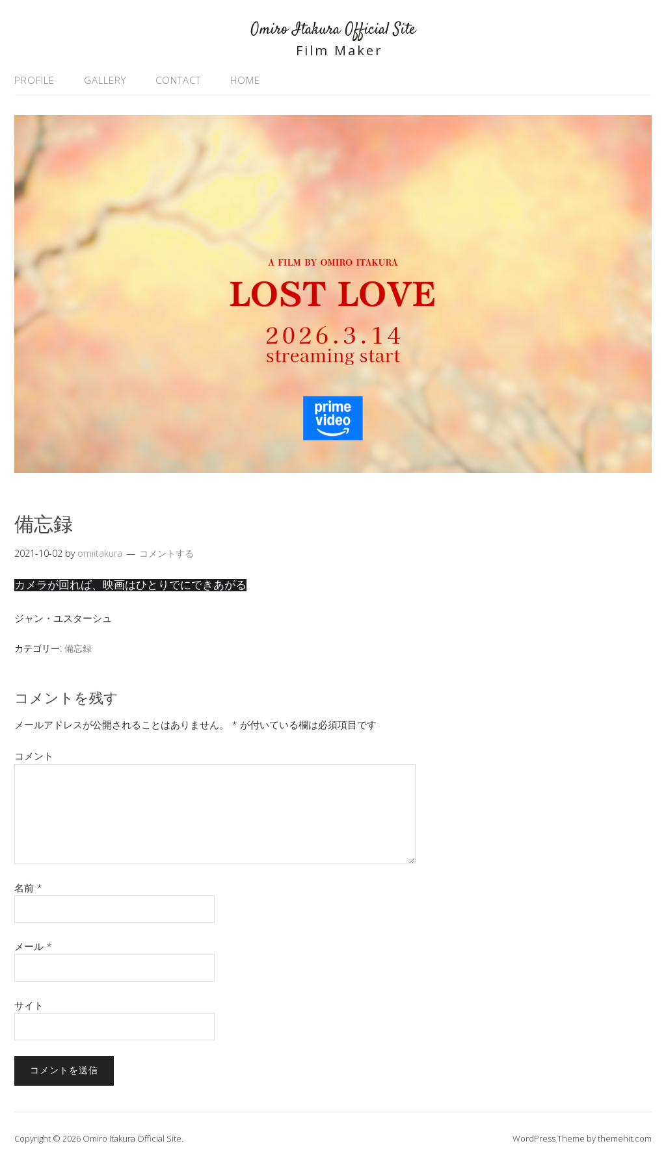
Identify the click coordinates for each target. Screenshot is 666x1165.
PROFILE (34, 79)
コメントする (166, 553)
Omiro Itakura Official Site (333, 30)
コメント (33, 755)
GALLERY (105, 79)
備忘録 (78, 648)
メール (33, 946)
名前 (28, 887)
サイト (29, 1005)
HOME (245, 79)
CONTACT (178, 79)
